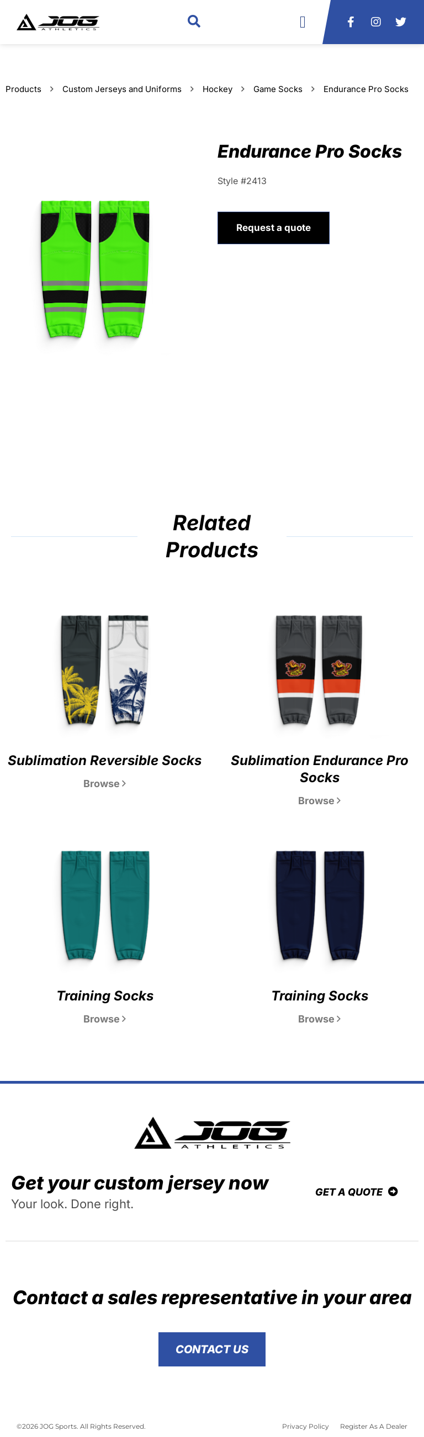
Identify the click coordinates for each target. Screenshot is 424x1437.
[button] (194, 22)
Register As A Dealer (373, 1426)
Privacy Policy (305, 1426)
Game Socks (278, 89)
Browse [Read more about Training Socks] (104, 1019)
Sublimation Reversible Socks (105, 760)
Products (23, 89)
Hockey (217, 89)
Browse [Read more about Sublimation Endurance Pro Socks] (319, 800)
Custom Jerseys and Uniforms (122, 89)
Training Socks (104, 996)
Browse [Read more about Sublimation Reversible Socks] (104, 783)
